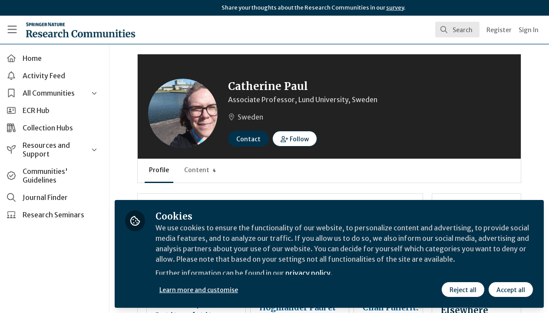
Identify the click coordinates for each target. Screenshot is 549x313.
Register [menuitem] (499, 30)
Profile (161, 170)
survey (395, 7)
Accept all (510, 290)
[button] (296, 139)
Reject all (463, 290)
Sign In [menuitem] (529, 30)
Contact (250, 139)
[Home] (80, 29)
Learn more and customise (200, 290)
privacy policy (309, 273)
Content (202, 170)
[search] (457, 29)
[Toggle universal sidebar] (12, 29)
